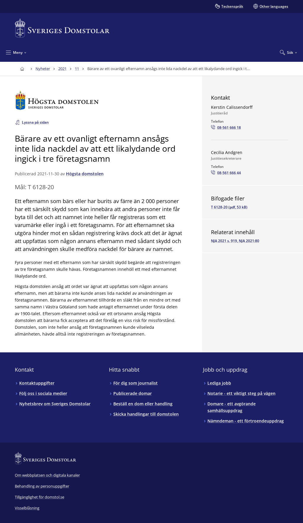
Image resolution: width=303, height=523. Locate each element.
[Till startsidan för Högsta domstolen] (99, 100)
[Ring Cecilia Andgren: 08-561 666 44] (226, 173)
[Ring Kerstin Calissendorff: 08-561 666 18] (226, 127)
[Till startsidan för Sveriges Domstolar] (62, 28)
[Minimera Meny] (16, 52)
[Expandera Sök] (288, 52)
